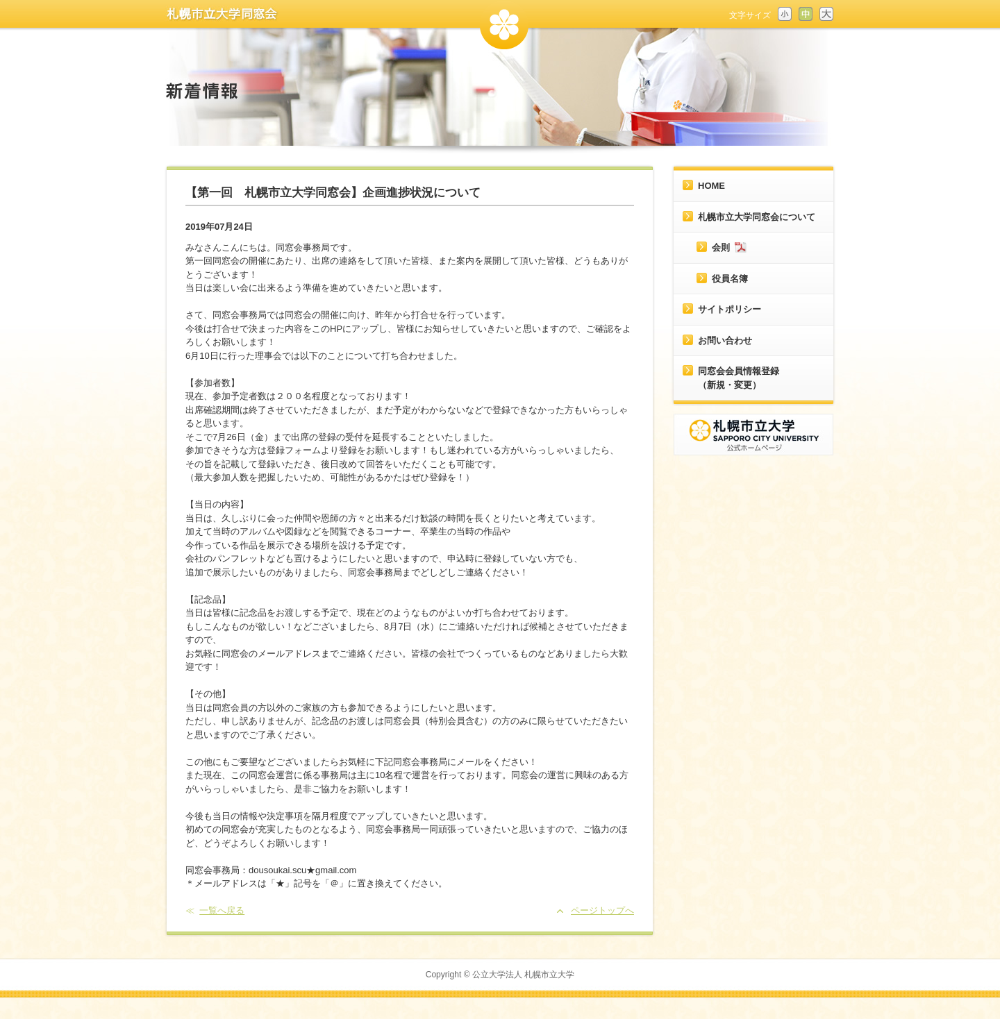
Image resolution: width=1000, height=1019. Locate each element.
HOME (711, 185)
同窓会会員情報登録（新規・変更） (738, 378)
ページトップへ (602, 910)
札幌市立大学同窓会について (756, 217)
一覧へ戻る (221, 910)
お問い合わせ (725, 340)
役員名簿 (730, 278)
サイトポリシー (729, 309)
